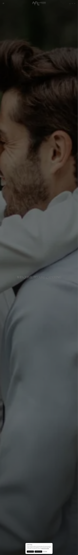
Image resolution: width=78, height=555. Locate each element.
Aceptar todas (30, 551)
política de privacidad (45, 548)
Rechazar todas (38, 551)
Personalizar (45, 551)
